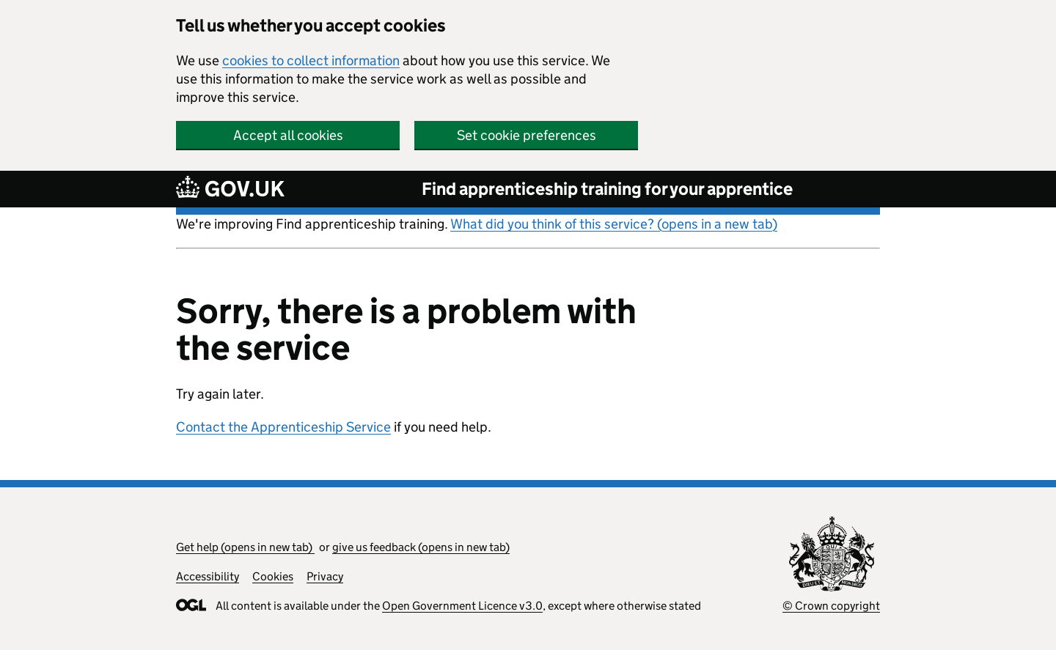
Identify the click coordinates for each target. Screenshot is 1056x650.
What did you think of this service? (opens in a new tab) (613, 223)
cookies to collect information (311, 60)
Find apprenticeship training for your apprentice (607, 188)
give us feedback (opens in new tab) (421, 547)
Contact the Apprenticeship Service (283, 426)
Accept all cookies (288, 135)
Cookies (272, 576)
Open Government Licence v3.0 (462, 606)
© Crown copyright (831, 606)
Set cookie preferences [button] (526, 135)
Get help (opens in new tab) (245, 547)
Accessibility (207, 576)
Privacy (325, 576)
